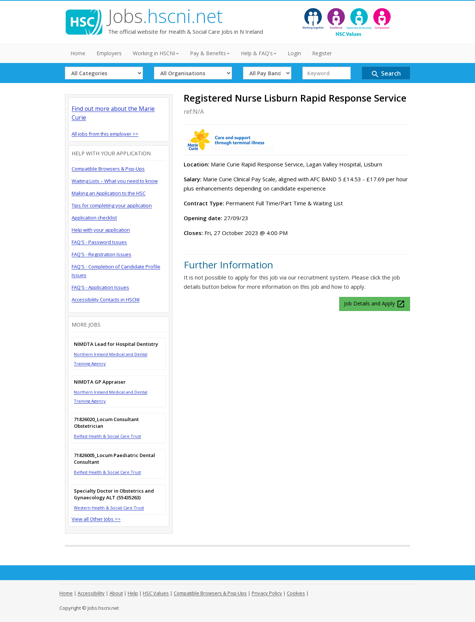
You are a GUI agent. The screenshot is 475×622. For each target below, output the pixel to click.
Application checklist (94, 217)
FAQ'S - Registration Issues (101, 254)
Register (322, 53)
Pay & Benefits (210, 53)
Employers (109, 53)
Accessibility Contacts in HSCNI (106, 299)
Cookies (296, 593)
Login (294, 53)
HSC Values (156, 593)
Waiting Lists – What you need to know (115, 181)
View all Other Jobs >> (96, 519)
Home (78, 53)
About (116, 593)
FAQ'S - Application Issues (100, 287)
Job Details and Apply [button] (374, 304)
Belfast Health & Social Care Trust (107, 436)
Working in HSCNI (156, 53)
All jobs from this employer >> (105, 133)
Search (386, 74)
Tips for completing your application (112, 205)
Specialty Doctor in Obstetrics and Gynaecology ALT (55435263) (114, 494)
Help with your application (101, 229)
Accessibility (91, 593)
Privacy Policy (267, 593)
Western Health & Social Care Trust (109, 507)
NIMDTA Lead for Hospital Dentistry (116, 344)
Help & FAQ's (258, 53)
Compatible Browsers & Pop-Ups (108, 168)
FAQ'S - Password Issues (99, 242)
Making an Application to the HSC (108, 193)
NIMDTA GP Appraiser (100, 381)
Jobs (165, 16)
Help (133, 593)
